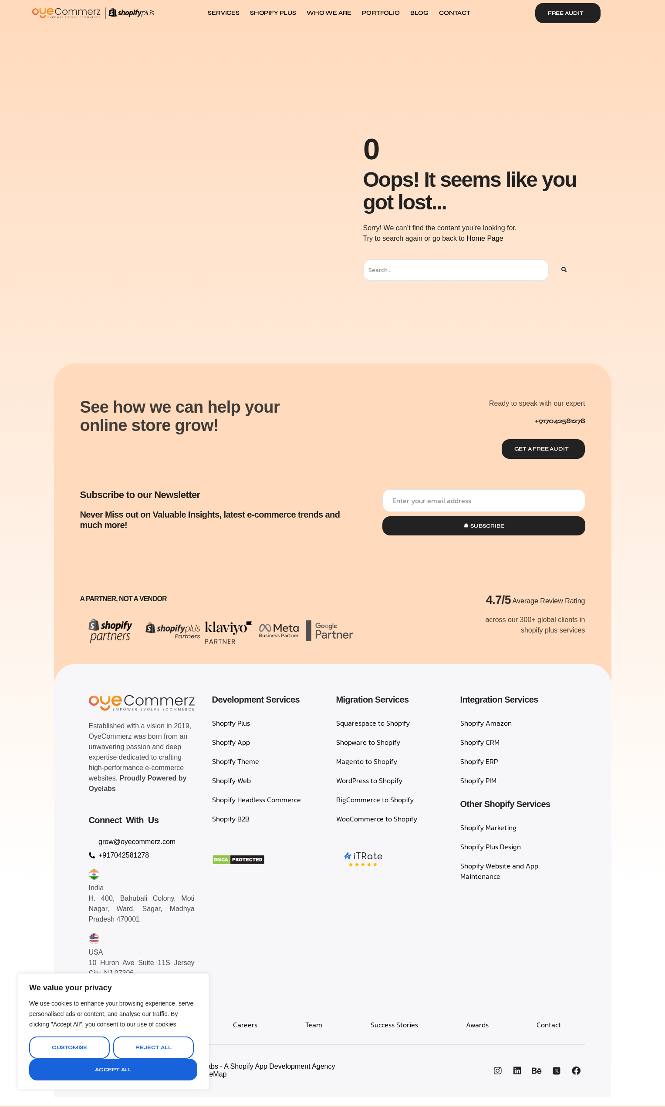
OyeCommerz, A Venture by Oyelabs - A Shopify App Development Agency (220, 1067)
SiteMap (214, 1075)
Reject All (153, 1047)
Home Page (484, 238)
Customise (69, 1047)
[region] (113, 1031)
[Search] (563, 270)
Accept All (113, 1070)
